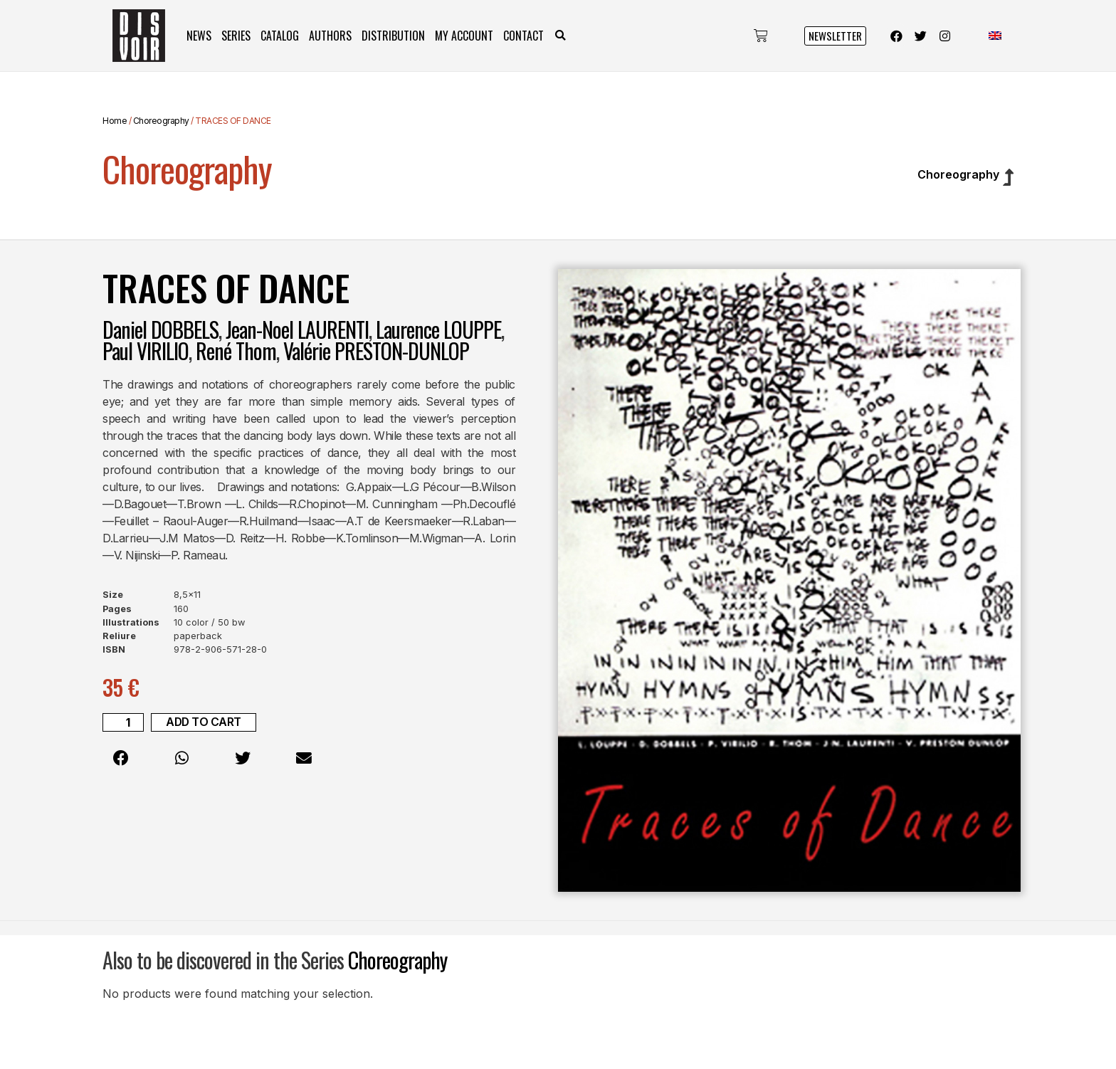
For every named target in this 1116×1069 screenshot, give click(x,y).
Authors (330, 35)
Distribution (393, 35)
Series (236, 35)
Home (114, 120)
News (198, 35)
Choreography (161, 120)
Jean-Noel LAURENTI (297, 329)
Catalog (279, 35)
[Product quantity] (123, 722)
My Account (464, 35)
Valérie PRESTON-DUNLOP (376, 351)
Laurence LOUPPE (438, 329)
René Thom (236, 351)
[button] (560, 36)
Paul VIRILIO (145, 351)
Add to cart (204, 722)
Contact (523, 35)
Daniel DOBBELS (160, 329)
